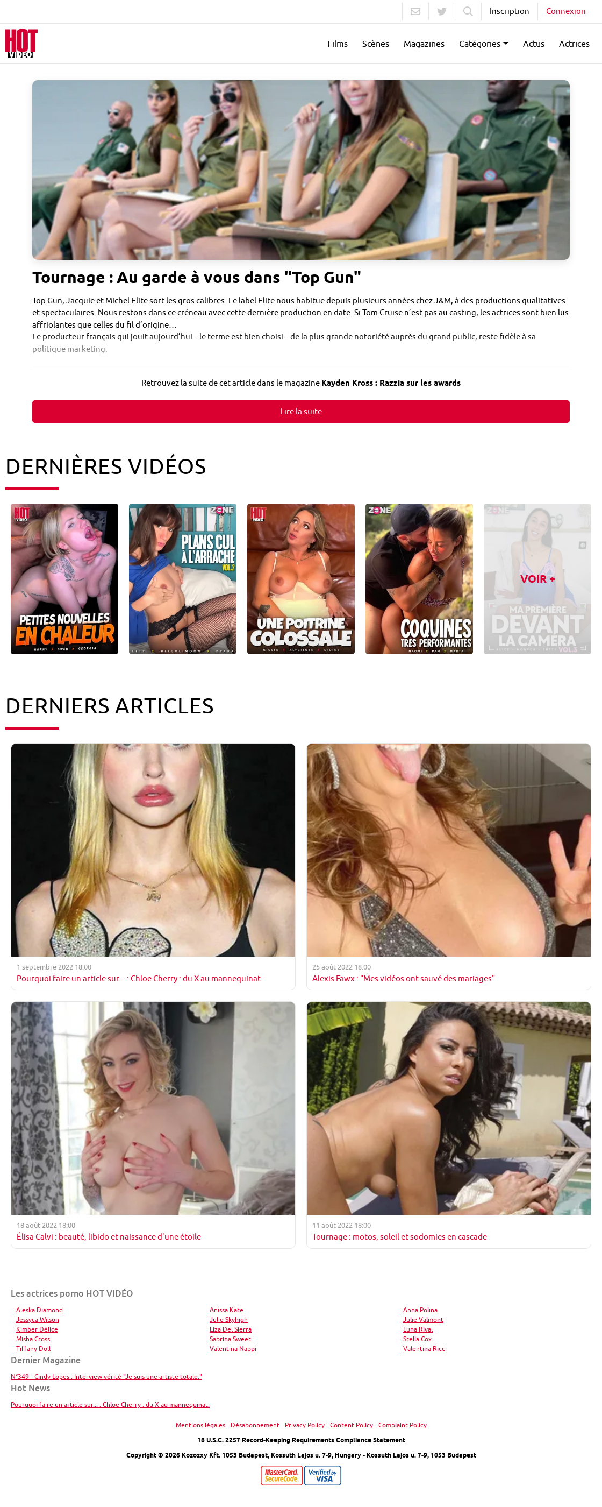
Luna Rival (418, 1329)
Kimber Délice (37, 1329)
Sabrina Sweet (230, 1339)
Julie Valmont (423, 1319)
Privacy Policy (305, 1425)
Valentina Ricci (425, 1349)
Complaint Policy (402, 1425)
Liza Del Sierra (231, 1329)
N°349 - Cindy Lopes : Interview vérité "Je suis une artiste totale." (106, 1376)
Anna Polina (420, 1310)
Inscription (509, 11)
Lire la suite (301, 411)
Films (337, 43)
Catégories (479, 43)
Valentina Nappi (233, 1349)
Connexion (566, 11)
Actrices (574, 43)
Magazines (424, 43)
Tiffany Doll (33, 1349)
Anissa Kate (226, 1310)
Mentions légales (200, 1425)
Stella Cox (417, 1339)
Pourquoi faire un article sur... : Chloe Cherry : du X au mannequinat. (110, 1404)
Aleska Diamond (39, 1310)
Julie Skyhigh (229, 1319)
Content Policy (351, 1425)
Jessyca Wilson (37, 1319)
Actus (533, 43)
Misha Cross (33, 1339)
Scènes (375, 43)
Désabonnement (255, 1425)
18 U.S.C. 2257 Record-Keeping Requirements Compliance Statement (301, 1440)
